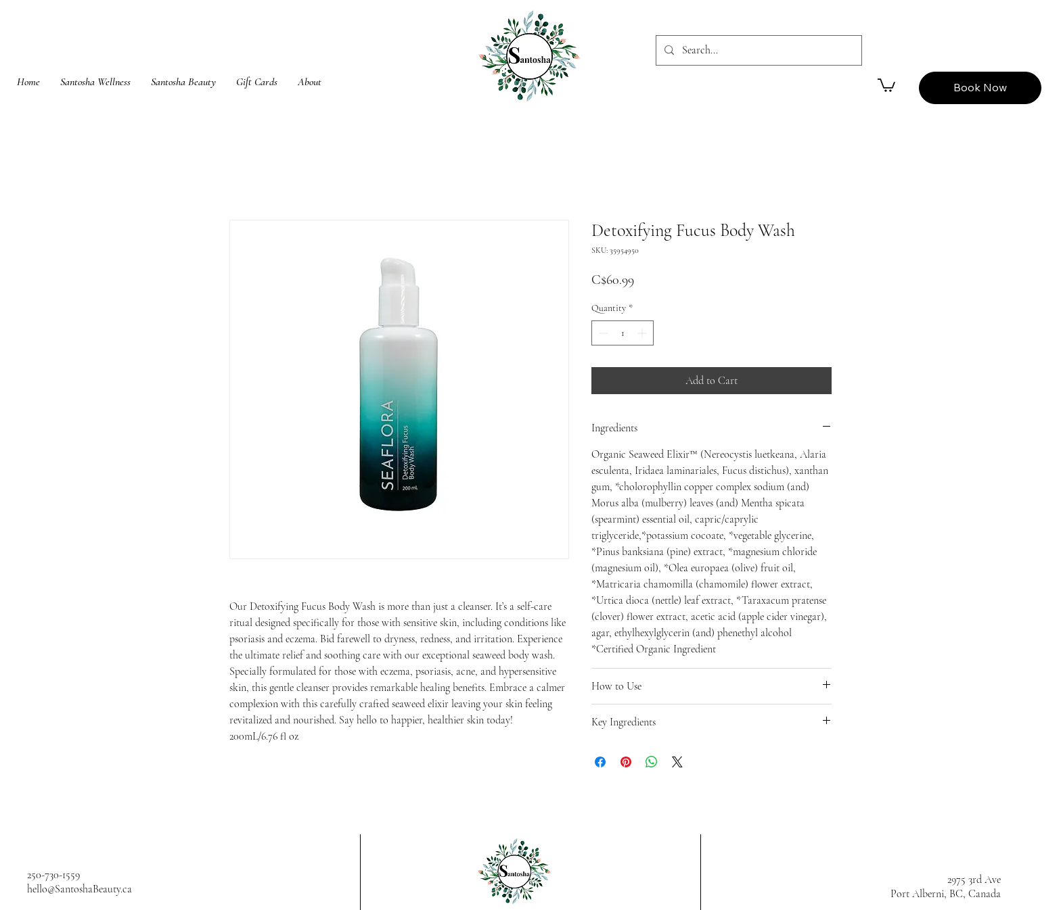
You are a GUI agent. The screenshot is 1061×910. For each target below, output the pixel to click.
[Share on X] (677, 762)
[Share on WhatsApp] (652, 762)
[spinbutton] (622, 333)
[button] (886, 84)
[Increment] (643, 333)
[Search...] (757, 50)
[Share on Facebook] (600, 762)
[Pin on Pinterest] (626, 762)
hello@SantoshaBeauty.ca (79, 889)
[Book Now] (980, 88)
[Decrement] (601, 333)
